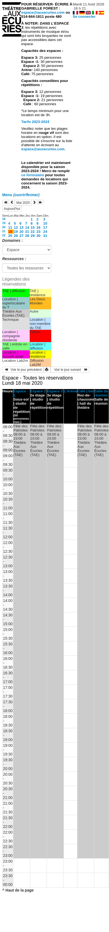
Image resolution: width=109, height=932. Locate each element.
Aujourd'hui (12, 209)
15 (33, 227)
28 (27, 236)
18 (3, 218)
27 (21, 236)
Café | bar (85, 391)
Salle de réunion (101, 393)
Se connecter (84, 16)
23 (39, 232)
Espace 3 (55, 391)
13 (21, 227)
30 (39, 236)
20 (3, 227)
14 (27, 227)
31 (45, 236)
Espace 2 (38, 391)
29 (33, 236)
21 (3, 231)
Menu (21, 195)
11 (10, 227)
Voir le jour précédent (23, 370)
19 (3, 223)
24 (45, 232)
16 (39, 227)
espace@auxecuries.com (43, 12)
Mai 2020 (23, 203)
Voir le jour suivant (70, 370)
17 (45, 227)
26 (16, 236)
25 (10, 236)
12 (16, 227)
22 (33, 232)
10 (45, 223)
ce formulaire (33, 175)
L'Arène (70, 391)
